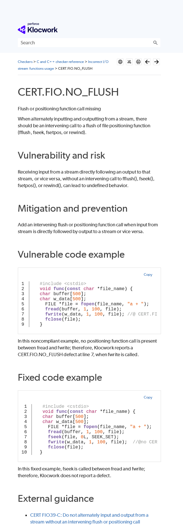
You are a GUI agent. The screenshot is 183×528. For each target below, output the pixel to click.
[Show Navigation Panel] (157, 28)
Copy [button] (148, 274)
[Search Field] (89, 42)
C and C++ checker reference (60, 62)
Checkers (25, 62)
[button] (155, 42)
